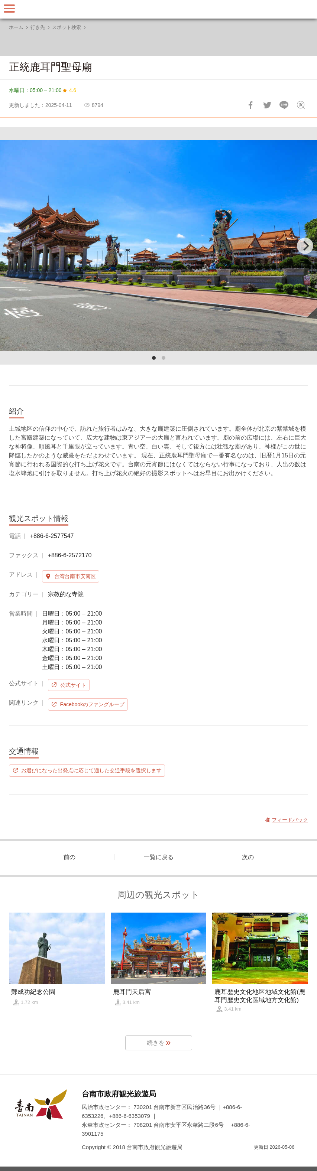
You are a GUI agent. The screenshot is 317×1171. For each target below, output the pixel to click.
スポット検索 (66, 27)
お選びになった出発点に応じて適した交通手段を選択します (91, 770)
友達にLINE (283, 105)
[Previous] (12, 246)
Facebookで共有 (250, 105)
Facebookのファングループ (92, 704)
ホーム (16, 27)
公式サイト (73, 685)
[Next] (305, 246)
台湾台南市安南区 (75, 576)
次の (248, 857)
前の (69, 857)
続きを (156, 1043)
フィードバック (300, 105)
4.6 (72, 90)
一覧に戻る (159, 857)
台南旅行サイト (158, 9)
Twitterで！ (267, 105)
